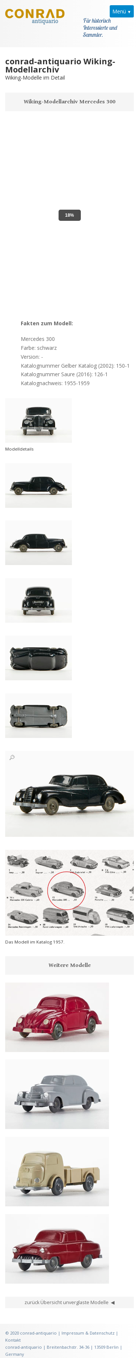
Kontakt (13, 1335)
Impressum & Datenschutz (88, 1328)
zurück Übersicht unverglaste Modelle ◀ (69, 1298)
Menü (119, 11)
